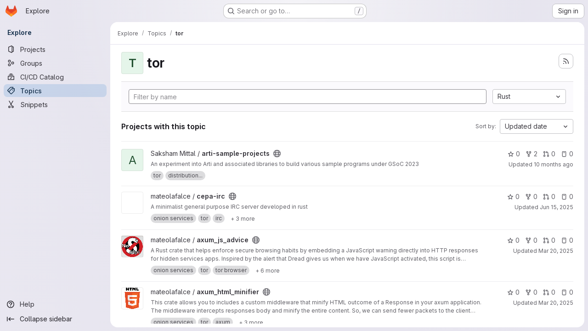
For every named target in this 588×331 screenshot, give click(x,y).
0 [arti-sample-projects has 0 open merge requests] (549, 154)
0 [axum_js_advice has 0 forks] (531, 240)
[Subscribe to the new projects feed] (566, 61)
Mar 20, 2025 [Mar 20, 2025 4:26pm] (555, 250)
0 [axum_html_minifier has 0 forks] (531, 292)
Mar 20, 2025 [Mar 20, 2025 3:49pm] (555, 302)
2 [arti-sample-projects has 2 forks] (531, 154)
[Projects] (55, 49)
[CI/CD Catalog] (55, 76)
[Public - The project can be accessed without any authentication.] (277, 153)
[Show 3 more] (242, 218)
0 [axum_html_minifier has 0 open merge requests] (549, 292)
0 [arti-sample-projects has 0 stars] (514, 154)
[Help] (55, 304)
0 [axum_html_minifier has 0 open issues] (567, 292)
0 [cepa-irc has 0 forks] (531, 196)
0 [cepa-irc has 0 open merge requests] (549, 196)
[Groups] (55, 63)
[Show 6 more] (267, 270)
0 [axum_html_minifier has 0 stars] (513, 292)
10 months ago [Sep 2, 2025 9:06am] (553, 164)
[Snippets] (55, 104)
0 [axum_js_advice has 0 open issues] (567, 240)
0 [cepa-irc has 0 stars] (513, 196)
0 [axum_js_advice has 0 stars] (513, 240)
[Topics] (55, 90)
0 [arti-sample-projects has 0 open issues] (567, 154)
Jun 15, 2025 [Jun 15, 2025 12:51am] (556, 207)
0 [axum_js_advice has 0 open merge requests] (549, 240)
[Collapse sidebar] (55, 319)
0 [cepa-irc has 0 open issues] (567, 196)
